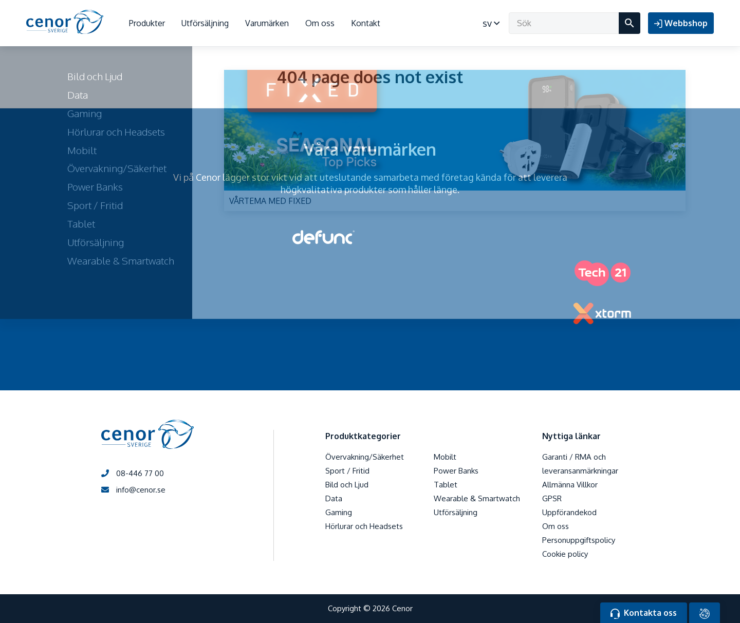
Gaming (338, 512)
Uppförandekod (569, 512)
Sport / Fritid (347, 471)
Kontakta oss (643, 613)
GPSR (552, 498)
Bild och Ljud (346, 484)
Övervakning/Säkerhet (364, 457)
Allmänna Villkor (570, 484)
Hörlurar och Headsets (364, 526)
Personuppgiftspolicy (578, 540)
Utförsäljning (205, 23)
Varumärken (267, 23)
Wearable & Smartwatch (477, 498)
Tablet (445, 484)
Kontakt (365, 23)
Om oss (320, 23)
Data (333, 498)
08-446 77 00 (132, 473)
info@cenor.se (133, 490)
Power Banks (456, 471)
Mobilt (445, 457)
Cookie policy (565, 554)
